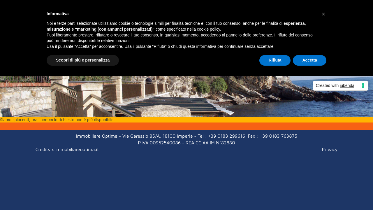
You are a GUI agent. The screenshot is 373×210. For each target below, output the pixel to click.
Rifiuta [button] (275, 60)
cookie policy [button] (208, 29)
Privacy (330, 149)
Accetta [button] (309, 60)
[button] (323, 14)
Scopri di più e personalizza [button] (83, 60)
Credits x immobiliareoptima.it (67, 149)
